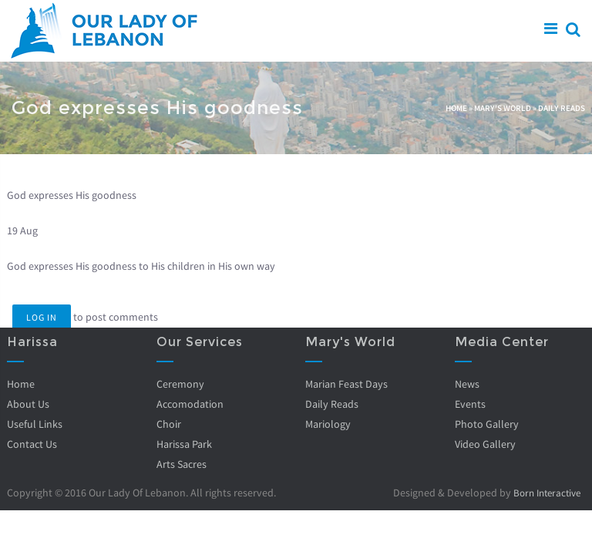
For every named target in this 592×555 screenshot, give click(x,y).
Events (470, 404)
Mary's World (502, 108)
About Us (28, 404)
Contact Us (32, 444)
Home (456, 108)
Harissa (32, 342)
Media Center (502, 342)
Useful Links (34, 424)
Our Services (199, 342)
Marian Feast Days (346, 384)
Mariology (328, 424)
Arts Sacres (181, 464)
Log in (41, 317)
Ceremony (180, 384)
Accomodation (190, 404)
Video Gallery (485, 444)
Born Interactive (543, 493)
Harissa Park (184, 444)
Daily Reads (561, 108)
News (467, 384)
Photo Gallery (487, 424)
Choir (168, 424)
